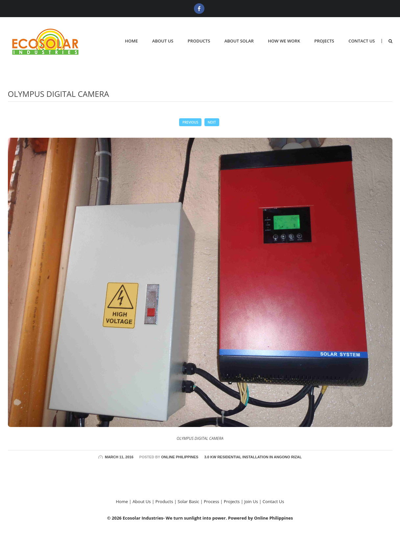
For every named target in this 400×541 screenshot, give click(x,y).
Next (212, 122)
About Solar (239, 41)
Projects (324, 41)
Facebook (199, 8)
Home (131, 41)
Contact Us (361, 41)
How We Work (284, 41)
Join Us (251, 501)
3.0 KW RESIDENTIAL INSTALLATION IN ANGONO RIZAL (253, 457)
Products (199, 41)
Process (211, 501)
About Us (163, 41)
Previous (190, 122)
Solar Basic (188, 501)
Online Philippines (179, 457)
